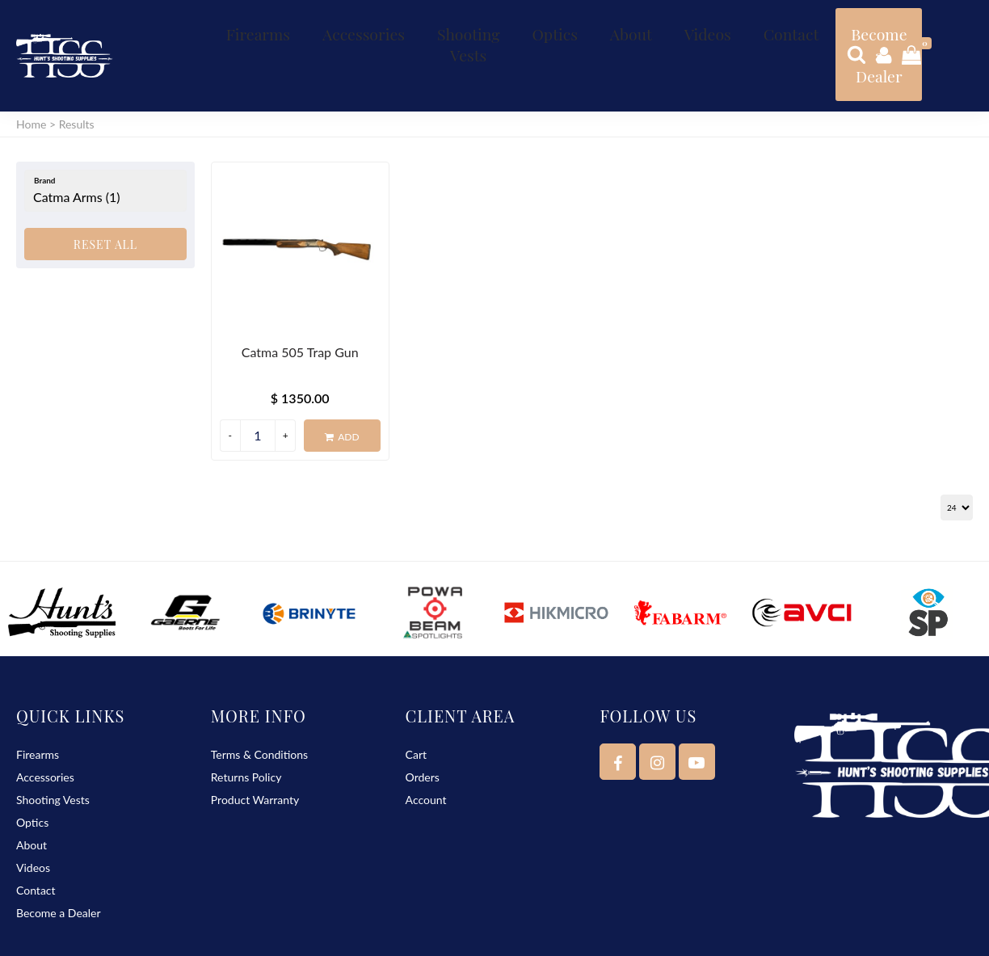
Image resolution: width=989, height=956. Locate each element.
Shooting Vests (415, 33)
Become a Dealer (737, 33)
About (541, 24)
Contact (664, 24)
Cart (416, 711)
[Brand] (105, 148)
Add (342, 394)
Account (426, 756)
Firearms (247, 24)
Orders (423, 733)
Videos (600, 24)
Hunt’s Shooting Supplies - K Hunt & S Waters (193, 936)
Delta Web (950, 936)
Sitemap (423, 936)
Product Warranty (255, 756)
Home (31, 81)
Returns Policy (246, 733)
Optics (484, 24)
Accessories (329, 24)
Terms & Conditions (259, 711)
